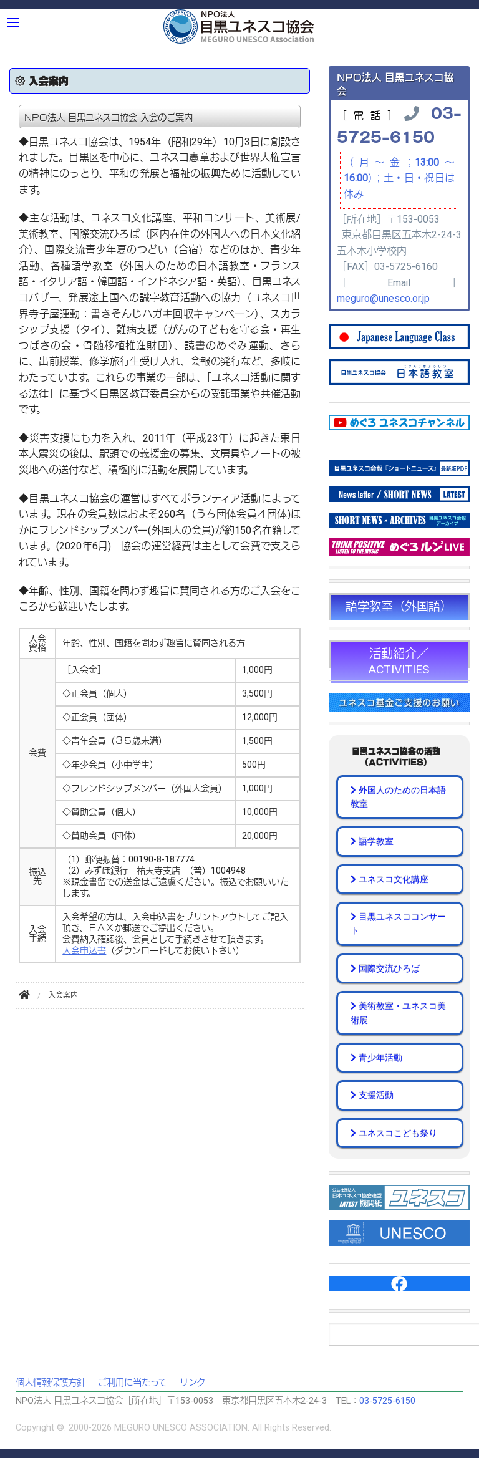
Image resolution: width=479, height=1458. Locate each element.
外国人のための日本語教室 (398, 797)
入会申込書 (84, 950)
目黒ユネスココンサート (398, 923)
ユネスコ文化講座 (389, 879)
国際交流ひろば (385, 968)
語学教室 (372, 841)
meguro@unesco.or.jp (383, 298)
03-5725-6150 (399, 124)
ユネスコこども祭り (394, 1133)
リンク (192, 1382)
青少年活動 (376, 1058)
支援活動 (372, 1095)
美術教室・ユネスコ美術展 (398, 1013)
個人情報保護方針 (50, 1382)
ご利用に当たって (132, 1382)
